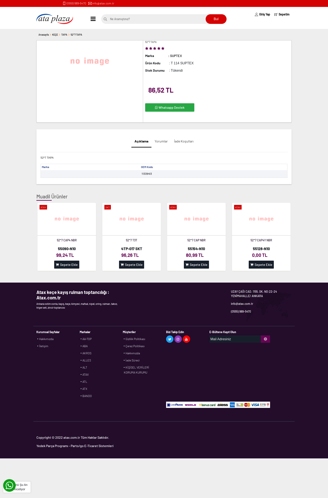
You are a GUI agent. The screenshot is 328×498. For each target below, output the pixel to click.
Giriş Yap (262, 14)
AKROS (86, 353)
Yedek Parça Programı (52, 446)
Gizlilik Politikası (135, 339)
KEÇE (55, 34)
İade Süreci (133, 360)
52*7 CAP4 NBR (67, 240)
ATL (84, 381)
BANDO (87, 396)
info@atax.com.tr (103, 3)
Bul (216, 19)
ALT (84, 367)
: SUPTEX (175, 56)
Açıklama (141, 141)
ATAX (85, 374)
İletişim (43, 346)
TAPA (64, 34)
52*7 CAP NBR (196, 240)
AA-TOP (87, 339)
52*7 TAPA (76, 34)
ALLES (86, 360)
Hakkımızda (46, 339)
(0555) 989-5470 (76, 3)
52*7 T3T (131, 240)
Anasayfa (43, 34)
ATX (84, 389)
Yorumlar (161, 141)
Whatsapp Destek (169, 107)
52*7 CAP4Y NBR (261, 240)
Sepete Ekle (67, 264)
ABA (85, 346)
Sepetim (282, 14)
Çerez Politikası (135, 346)
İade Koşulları (183, 141)
